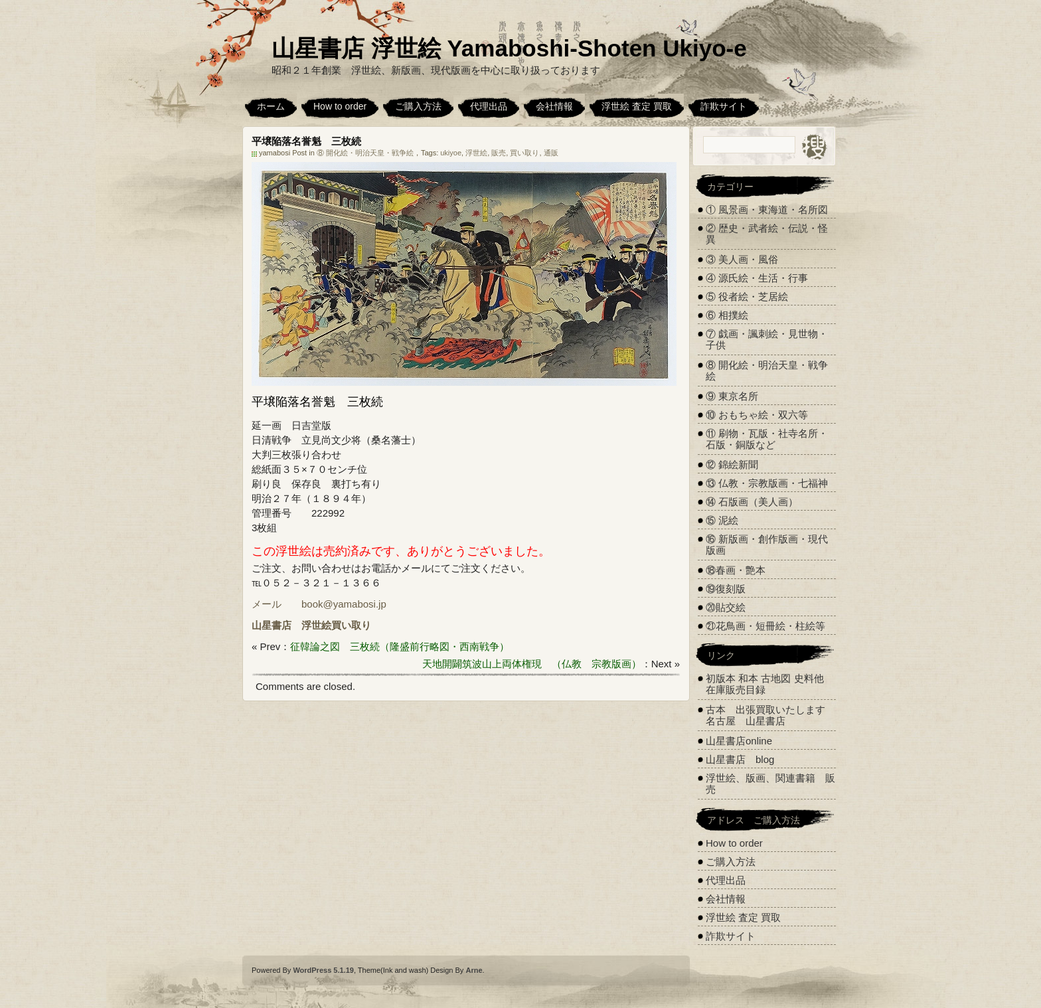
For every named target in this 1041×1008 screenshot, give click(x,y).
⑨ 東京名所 (732, 396)
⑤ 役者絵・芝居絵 (747, 296)
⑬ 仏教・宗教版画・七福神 (767, 483)
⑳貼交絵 (726, 607)
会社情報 (554, 106)
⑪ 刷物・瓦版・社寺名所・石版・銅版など (767, 439)
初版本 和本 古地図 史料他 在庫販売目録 (765, 684)
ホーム (271, 106)
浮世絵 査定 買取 (636, 106)
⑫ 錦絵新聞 (732, 464)
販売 (498, 153)
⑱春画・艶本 (735, 570)
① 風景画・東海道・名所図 (767, 209)
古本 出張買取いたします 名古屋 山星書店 (770, 715)
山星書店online (739, 740)
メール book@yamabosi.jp (319, 604)
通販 (551, 153)
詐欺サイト (723, 106)
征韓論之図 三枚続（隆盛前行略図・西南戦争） (399, 646)
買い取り (524, 153)
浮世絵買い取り (336, 625)
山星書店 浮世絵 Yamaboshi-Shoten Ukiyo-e (509, 48)
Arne (473, 970)
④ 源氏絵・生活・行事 (757, 278)
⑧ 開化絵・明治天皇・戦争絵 (365, 153)
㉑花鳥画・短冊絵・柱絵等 (765, 625)
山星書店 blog (740, 759)
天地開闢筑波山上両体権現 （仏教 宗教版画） (531, 663)
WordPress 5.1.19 (323, 970)
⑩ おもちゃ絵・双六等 (757, 414)
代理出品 (488, 106)
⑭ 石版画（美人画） (752, 501)
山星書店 (271, 625)
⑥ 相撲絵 (727, 315)
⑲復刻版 (726, 588)
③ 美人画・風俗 (742, 259)
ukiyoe (450, 153)
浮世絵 (476, 153)
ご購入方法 (418, 106)
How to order (339, 106)
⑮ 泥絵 (722, 520)
